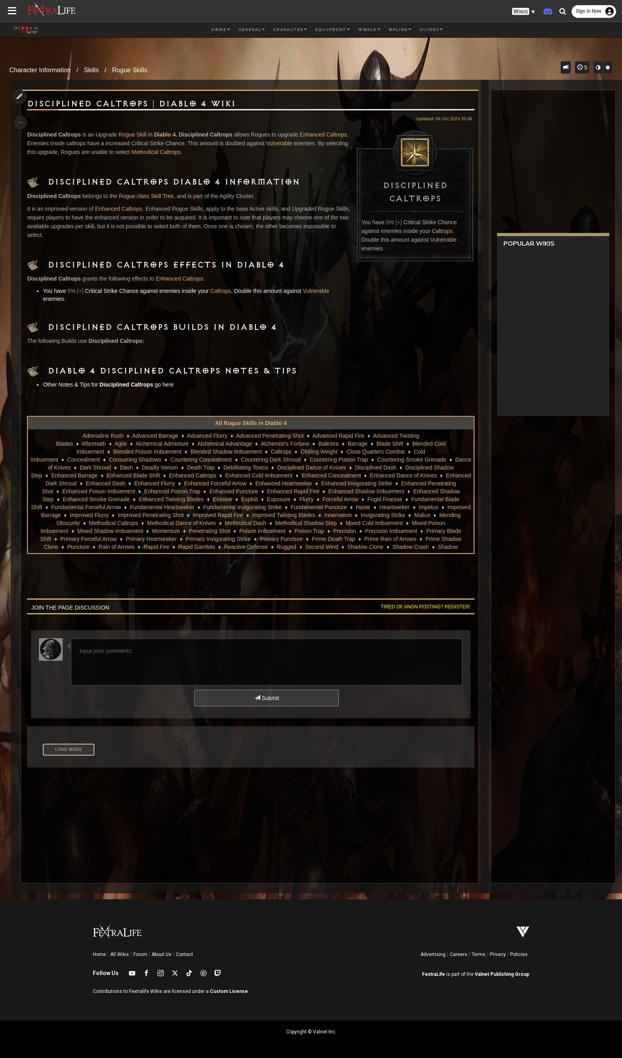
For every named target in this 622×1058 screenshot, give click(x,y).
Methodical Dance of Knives (323, 523)
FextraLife (433, 974)
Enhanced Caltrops (121, 209)
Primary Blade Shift (193, 539)
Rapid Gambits (393, 547)
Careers (458, 954)
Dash (160, 467)
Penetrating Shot (344, 531)
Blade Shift (389, 444)
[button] (523, 12)
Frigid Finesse (403, 499)
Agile (120, 444)
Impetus (153, 515)
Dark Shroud (130, 467)
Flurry (325, 499)
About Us (161, 954)
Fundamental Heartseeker (243, 507)
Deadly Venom (195, 467)
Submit (266, 698)
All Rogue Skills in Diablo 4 (250, 423)
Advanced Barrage (155, 436)
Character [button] (290, 30)
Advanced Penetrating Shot (269, 436)
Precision (88, 539)
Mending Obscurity (199, 523)
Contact (184, 954)
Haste (87, 515)
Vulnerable (440, 240)
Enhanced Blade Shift (170, 475)
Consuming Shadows (158, 459)
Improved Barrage (194, 515)
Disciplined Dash (410, 467)
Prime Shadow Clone (229, 547)
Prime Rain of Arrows (168, 547)
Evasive (241, 499)
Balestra (328, 444)
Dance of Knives (85, 467)
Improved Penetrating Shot (306, 515)
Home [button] (220, 30)
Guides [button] (431, 30)
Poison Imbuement (397, 531)
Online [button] (399, 30)
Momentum (301, 531)
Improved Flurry (244, 515)
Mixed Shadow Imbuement (245, 531)
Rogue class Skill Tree (149, 196)
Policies (519, 954)
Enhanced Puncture (259, 491)
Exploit (267, 499)
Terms (479, 954)
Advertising (432, 954)
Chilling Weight (318, 451)
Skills (91, 70)
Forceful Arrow (358, 499)
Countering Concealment (224, 459)
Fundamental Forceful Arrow (167, 507)
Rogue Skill (135, 134)
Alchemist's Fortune (284, 444)
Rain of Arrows (314, 547)
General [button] (251, 30)
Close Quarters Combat (375, 451)
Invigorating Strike (120, 523)
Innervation (74, 523)
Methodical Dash (388, 523)
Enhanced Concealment (367, 475)
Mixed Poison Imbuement (172, 531)
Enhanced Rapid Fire (318, 491)
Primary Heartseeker (317, 539)
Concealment (107, 459)
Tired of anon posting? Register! (422, 607)
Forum (140, 954)
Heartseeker (119, 515)
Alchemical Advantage (224, 444)
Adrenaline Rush (102, 436)
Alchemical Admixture (161, 444)
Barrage (357, 444)
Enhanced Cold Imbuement (295, 475)
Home (99, 954)
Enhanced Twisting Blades (189, 499)
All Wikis (119, 954)
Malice (159, 523)
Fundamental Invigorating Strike (323, 507)
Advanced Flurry (206, 436)
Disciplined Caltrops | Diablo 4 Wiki (134, 104)
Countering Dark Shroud (294, 459)
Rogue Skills (129, 70)
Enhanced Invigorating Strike (397, 483)
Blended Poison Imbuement (147, 451)
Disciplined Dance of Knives (346, 467)
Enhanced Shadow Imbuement (392, 491)
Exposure (297, 499)
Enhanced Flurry (195, 483)
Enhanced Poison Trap (197, 491)
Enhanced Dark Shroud (89, 483)
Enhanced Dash (146, 483)
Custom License (229, 991)
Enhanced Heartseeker (324, 483)
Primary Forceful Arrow (254, 539)
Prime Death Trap (111, 547)
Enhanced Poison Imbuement (124, 491)
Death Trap (235, 467)
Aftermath (93, 444)
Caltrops (439, 231)
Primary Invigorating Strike (384, 539)
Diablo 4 (167, 134)
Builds (71, 341)
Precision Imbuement (134, 539)
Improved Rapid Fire (373, 515)
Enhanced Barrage (111, 475)
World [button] (369, 30)
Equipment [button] (332, 30)
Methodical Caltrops (190, 152)
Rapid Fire (354, 547)
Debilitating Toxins (280, 467)
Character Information (40, 70)
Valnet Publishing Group (502, 974)
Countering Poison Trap (363, 459)
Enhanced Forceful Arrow (256, 483)
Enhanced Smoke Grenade (114, 499)
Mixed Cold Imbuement (103, 531)
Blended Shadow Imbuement (225, 451)
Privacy (498, 954)
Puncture (276, 547)
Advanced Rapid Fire (338, 436)
